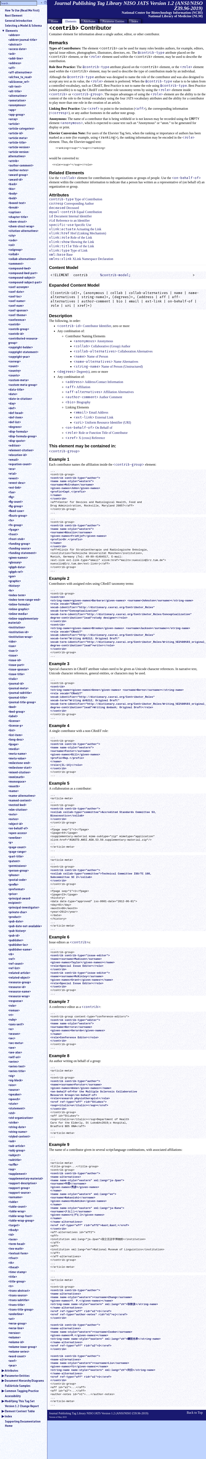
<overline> (15, 838)
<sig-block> (15, 1080)
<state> (13, 1103)
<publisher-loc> (18, 945)
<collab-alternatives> (22, 259)
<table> (13, 1202)
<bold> (12, 198)
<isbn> (12, 641)
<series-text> (16, 1066)
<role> (12, 1005)
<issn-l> (13, 651)
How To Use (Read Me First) (22, 10)
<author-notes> (18, 170)
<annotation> (17, 100)
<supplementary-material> (25, 1178)
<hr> (11, 590)
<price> (12, 894)
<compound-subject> (21, 277)
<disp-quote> (16, 441)
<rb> (11, 954)
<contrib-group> (18, 329)
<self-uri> (14, 1057)
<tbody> (13, 1230)
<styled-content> (19, 1136)
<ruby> (12, 1019)
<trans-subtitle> (18, 1300)
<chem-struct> (17, 221)
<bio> (11, 189)
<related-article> (19, 973)
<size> (12, 1085)
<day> (12, 403)
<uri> (11, 1319)
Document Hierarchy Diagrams (24, 1380)
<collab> (13, 254)
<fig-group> (15, 506)
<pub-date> (15, 921)
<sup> (12, 1169)
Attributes (11, 1370)
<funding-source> (19, 548)
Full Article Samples (17, 1386)
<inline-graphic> (18, 609)
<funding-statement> (22, 553)
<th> (11, 1263)
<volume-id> (16, 1342)
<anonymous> (17, 105)
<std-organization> (20, 1118)
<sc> (11, 1029)
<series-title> (17, 1071)
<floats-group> (17, 515)
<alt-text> (14, 86)
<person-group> (18, 870)
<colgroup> (15, 249)
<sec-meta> (15, 1043)
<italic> (13, 679)
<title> (12, 1276)
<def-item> (15, 417)
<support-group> (19, 1188)
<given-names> (18, 557)
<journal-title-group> (22, 702)
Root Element (13, 15)
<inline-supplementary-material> (23, 620)
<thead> (13, 1267)
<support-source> (19, 1192)
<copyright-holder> (20, 347)
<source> (14, 1089)
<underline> (16, 1314)
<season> (14, 1034)
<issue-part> (16, 665)
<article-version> (19, 147)
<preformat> (16, 889)
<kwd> (12, 707)
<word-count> (17, 1356)
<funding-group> (19, 543)
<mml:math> (16, 777)
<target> (14, 1225)
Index (8, 1416)
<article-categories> (21, 128)
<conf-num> (16, 305)
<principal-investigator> (23, 907)
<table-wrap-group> (21, 1220)
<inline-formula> (19, 604)
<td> (11, 1234)
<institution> (16, 627)
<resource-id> (17, 987)
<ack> (11, 53)
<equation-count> (19, 464)
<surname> (15, 1197)
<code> (12, 240)
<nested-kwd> (17, 805)
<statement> (16, 1108)
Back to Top (195, 1412)
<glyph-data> (16, 567)
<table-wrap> (17, 1211)
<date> (12, 394)
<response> (15, 1001)
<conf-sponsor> (18, 310)
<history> (14, 586)
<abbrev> (14, 35)
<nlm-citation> (17, 809)
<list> (11, 730)
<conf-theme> (17, 315)
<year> (12, 1365)
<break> (13, 207)
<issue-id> (14, 660)
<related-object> (19, 977)
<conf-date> (16, 292)
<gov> (12, 576)
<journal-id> (16, 683)
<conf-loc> (15, 296)
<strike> (13, 1122)
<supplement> (17, 1174)
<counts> (14, 375)
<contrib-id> (16, 334)
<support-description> (22, 1183)
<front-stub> (16, 539)
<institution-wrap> (20, 637)
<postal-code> (17, 880)
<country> (14, 370)
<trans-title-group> (20, 1309)
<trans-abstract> (19, 1290)
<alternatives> (17, 95)
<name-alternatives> (21, 795)
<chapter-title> (18, 217)
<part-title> (15, 856)
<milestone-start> (20, 767)
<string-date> (17, 1127)
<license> (14, 721)
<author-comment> (20, 165)
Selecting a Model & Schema (23, 25)
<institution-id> (18, 632)
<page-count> (17, 847)
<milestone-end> (19, 763)
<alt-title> (15, 91)
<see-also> (15, 1052)
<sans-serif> (16, 1024)
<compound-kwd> (19, 268)
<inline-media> (18, 614)
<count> (13, 366)
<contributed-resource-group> (23, 340)
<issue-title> (16, 674)
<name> (13, 791)
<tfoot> (13, 1258)
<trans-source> (17, 1295)
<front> (13, 534)
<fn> (11, 520)
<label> (13, 716)
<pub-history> (17, 931)
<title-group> (17, 1281)
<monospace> (17, 781)
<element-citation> (21, 450)
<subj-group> (16, 1150)
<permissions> (17, 866)
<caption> (14, 212)
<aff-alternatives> (20, 72)
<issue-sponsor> (18, 669)
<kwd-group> (16, 711)
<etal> (12, 473)
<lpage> (13, 744)
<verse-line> (16, 1328)
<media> (13, 749)
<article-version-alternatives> (18, 154)
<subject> (14, 1155)
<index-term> (17, 595)
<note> (12, 814)
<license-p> (15, 725)
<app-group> (16, 114)
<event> (13, 478)
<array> (13, 119)
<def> (12, 408)
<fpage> (13, 529)
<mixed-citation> (19, 772)
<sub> (12, 1141)
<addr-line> (15, 58)
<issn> (12, 646)
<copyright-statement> (23, 352)
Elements (12, 30)
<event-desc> (16, 483)
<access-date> (17, 49)
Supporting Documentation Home (23, 1423)
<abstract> (15, 44)
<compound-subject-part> (25, 282)
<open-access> (17, 833)
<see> (12, 1047)
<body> (12, 193)
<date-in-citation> (20, 399)
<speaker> (14, 1094)
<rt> (10, 1015)
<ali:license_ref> (18, 82)
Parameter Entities (17, 1376)
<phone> (13, 875)
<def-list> (14, 422)
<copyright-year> (19, 356)
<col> (11, 245)
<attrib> (13, 161)
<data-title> (16, 389)
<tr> (10, 1286)
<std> (11, 1113)
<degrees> (15, 427)
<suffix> (13, 1164)
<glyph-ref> (15, 572)
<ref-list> (14, 968)
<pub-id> (14, 935)
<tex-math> (15, 1248)
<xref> (12, 1361)
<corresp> (14, 361)
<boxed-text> (17, 203)
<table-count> (17, 1206)
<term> (12, 1239)
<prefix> (13, 884)
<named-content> (19, 800)
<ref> (11, 959)
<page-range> (17, 851)
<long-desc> (16, 739)
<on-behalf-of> (18, 828)
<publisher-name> (20, 949)
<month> (14, 786)
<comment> (15, 263)
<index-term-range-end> (24, 599)
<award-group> (18, 175)
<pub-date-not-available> (25, 926)
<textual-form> (18, 1253)
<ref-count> (15, 963)
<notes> (13, 819)
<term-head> (16, 1244)
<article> (14, 124)
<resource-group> (19, 982)
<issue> (13, 655)
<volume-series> (18, 1351)
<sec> (11, 1038)
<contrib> (14, 324)
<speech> (14, 1099)
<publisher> (15, 940)
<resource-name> (19, 991)
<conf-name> (16, 301)
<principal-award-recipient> (19, 900)
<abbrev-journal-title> (22, 40)
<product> (14, 917)
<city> (12, 235)
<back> (12, 184)
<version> (14, 1333)
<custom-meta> (18, 380)
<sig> (11, 1076)
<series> (13, 1061)
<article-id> (15, 133)
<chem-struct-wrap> (21, 226)
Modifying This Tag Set (20, 1401)
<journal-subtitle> (20, 693)
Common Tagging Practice (22, 1391)
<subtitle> (14, 1160)
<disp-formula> (18, 431)
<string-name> (17, 1132)
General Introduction (18, 20)
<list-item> (15, 735)
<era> (11, 469)
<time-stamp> (17, 1272)
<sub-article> (16, 1146)
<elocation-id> (17, 455)
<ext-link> (14, 487)
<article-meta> (18, 138)
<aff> (11, 68)
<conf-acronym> (18, 287)
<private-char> (17, 912)
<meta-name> (17, 753)
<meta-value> (17, 758)
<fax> (11, 492)
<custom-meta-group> (22, 385)
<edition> (14, 445)
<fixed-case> (16, 511)
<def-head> (15, 413)
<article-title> (17, 142)
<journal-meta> (18, 688)
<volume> (14, 1337)
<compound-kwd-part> (22, 273)
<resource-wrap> (19, 996)
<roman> (14, 1010)
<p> (10, 842)
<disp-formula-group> (22, 436)
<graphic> (14, 581)
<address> (14, 63)
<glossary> (15, 562)
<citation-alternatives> (23, 231)
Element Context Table (20, 1411)
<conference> (17, 320)
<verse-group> (17, 1323)
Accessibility (13, 1396)
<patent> (14, 861)
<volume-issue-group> (22, 1347)
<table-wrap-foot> (20, 1216)
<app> (12, 110)
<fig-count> (15, 501)
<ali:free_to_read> (20, 77)
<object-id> (15, 824)
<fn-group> (15, 525)
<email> (13, 459)
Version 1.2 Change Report (22, 1406)
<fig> (11, 497)
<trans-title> (16, 1305)
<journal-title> (17, 697)
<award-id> (15, 179)
